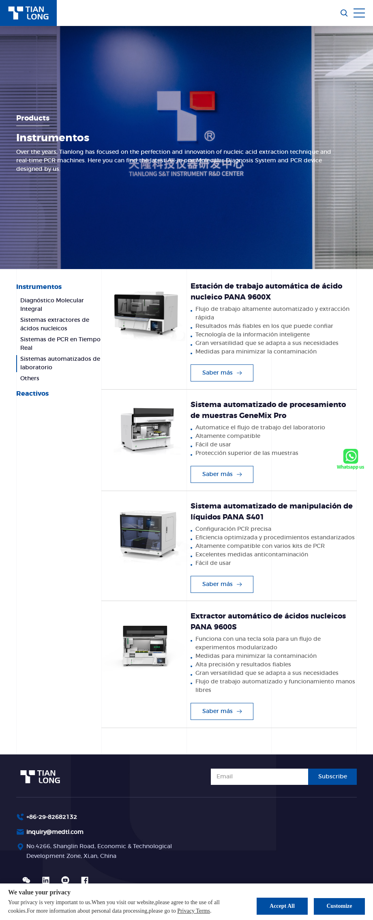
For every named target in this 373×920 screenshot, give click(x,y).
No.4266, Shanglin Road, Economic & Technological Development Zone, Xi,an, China (99, 852)
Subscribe (332, 777)
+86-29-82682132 (51, 817)
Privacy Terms (193, 911)
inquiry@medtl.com (55, 832)
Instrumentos (39, 287)
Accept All (281, 906)
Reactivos (32, 393)
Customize (339, 906)
